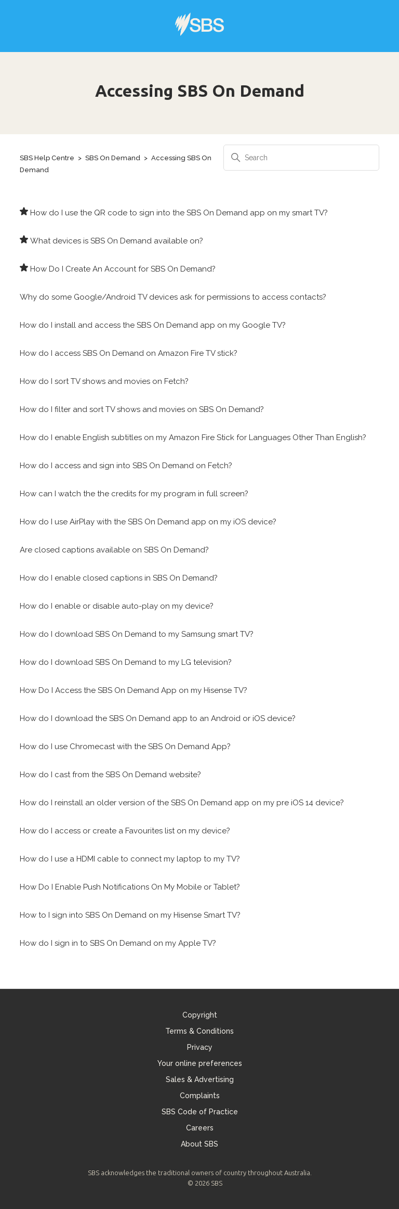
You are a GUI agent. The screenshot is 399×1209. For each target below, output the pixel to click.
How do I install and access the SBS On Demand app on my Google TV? (153, 325)
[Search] (301, 158)
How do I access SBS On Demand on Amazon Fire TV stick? (128, 353)
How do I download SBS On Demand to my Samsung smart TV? (137, 634)
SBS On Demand (112, 158)
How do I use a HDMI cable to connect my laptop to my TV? (130, 859)
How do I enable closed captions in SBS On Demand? (119, 578)
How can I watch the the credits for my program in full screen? (134, 493)
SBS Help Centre (47, 158)
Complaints (200, 1095)
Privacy (199, 1047)
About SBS (199, 1144)
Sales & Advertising (200, 1079)
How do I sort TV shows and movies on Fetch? (104, 381)
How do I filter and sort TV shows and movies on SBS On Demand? (142, 409)
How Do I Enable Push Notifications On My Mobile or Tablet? (130, 887)
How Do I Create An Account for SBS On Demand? (123, 269)
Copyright (199, 1015)
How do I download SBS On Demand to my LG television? (126, 662)
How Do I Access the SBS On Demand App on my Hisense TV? (133, 690)
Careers (200, 1128)
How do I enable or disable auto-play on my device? (117, 606)
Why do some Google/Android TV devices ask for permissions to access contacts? (173, 297)
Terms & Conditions (199, 1031)
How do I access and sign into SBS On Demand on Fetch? (126, 465)
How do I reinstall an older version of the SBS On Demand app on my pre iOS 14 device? (182, 802)
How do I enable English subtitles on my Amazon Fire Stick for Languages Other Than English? (193, 437)
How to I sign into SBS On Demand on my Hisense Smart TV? (130, 915)
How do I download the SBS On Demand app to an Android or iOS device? (158, 718)
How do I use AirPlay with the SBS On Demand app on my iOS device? (148, 521)
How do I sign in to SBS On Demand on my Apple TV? (118, 943)
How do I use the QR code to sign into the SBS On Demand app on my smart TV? (179, 212)
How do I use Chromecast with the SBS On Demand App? (125, 746)
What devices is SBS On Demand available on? (116, 241)
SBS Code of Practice (200, 1112)
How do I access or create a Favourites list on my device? (125, 830)
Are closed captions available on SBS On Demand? (114, 550)
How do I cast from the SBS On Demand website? (110, 774)
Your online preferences (199, 1063)
